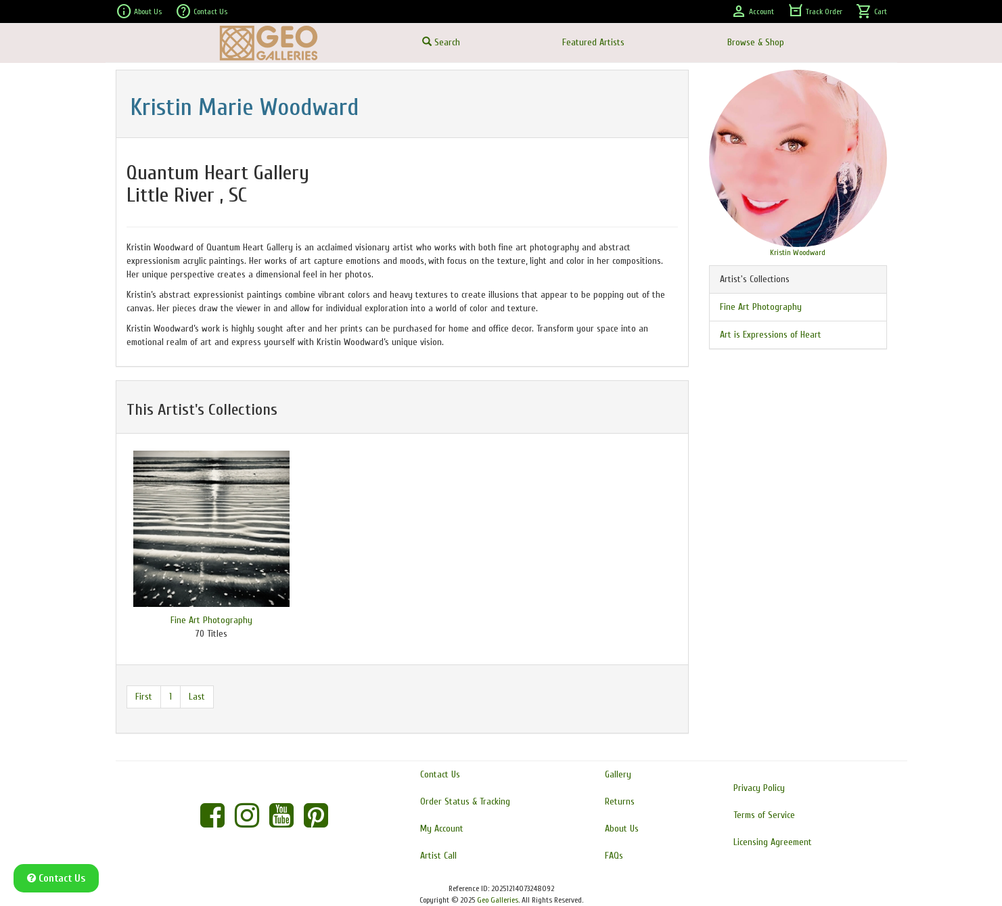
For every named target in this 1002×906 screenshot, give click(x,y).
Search (441, 42)
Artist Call (438, 855)
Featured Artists (593, 42)
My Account (441, 828)
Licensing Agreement (772, 842)
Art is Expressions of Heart (770, 334)
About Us (139, 11)
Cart (871, 11)
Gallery (618, 774)
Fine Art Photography (211, 620)
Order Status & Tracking (465, 801)
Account (752, 11)
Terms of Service (764, 815)
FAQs (614, 855)
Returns (620, 801)
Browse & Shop (755, 42)
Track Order (815, 11)
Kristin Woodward (797, 252)
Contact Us (201, 11)
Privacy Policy (759, 788)
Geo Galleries (497, 900)
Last (197, 696)
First (143, 696)
